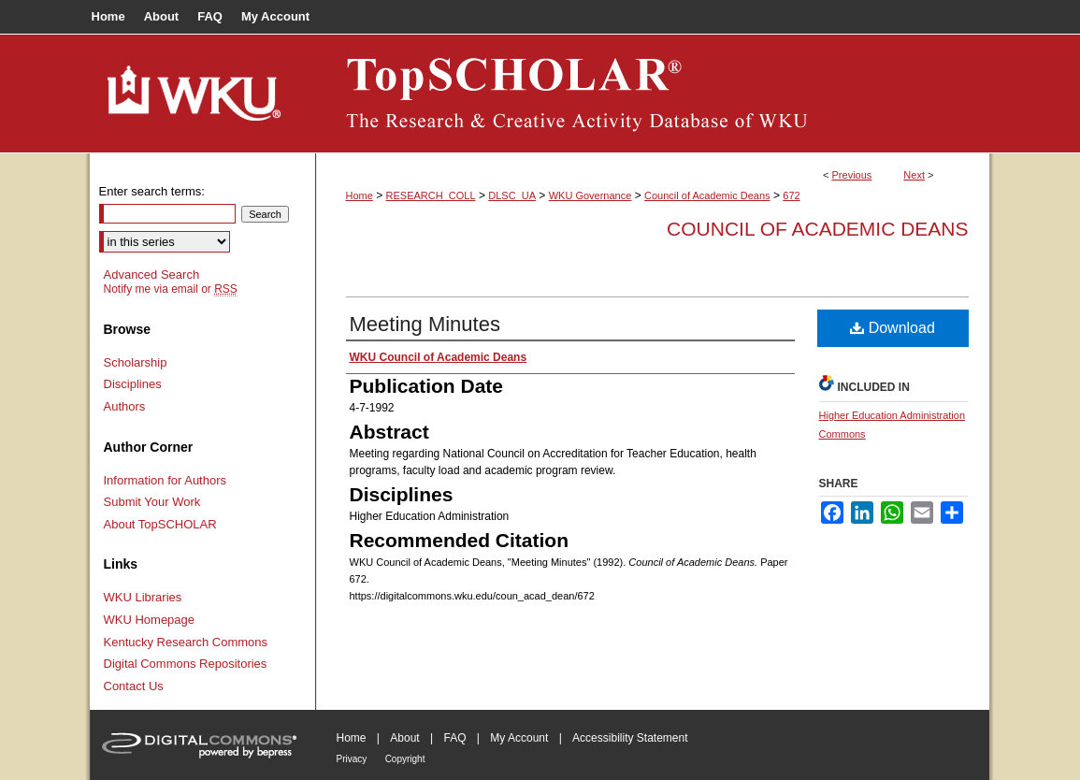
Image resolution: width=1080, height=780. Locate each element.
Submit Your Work (152, 502)
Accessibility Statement (629, 737)
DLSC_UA (512, 195)
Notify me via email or (171, 289)
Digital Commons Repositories (185, 664)
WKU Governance (590, 195)
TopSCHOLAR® (653, 93)
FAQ (454, 737)
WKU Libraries (143, 597)
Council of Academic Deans (707, 195)
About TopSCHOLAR (160, 524)
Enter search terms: (152, 191)
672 (791, 195)
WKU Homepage (149, 620)
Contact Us (134, 686)
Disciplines (133, 384)
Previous (852, 175)
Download (892, 328)
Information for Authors (165, 480)
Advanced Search (152, 274)
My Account (519, 737)
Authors (125, 406)
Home (359, 195)
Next (914, 175)
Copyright (405, 759)
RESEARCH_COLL (431, 195)
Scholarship (135, 362)
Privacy (352, 759)
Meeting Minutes (425, 324)
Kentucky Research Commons (186, 642)
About (404, 737)
